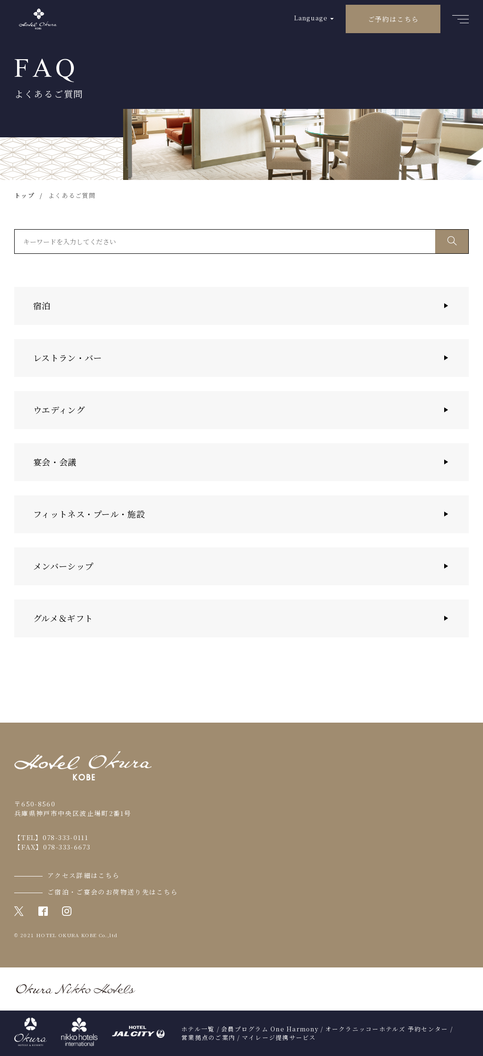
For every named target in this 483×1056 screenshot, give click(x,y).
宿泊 (42, 305)
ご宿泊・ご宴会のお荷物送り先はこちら (112, 891)
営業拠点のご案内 (208, 1037)
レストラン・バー (67, 357)
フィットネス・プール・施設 (89, 514)
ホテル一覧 (198, 1029)
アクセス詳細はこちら (83, 875)
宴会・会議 (55, 462)
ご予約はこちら (393, 19)
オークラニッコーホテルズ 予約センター (386, 1029)
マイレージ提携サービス (279, 1037)
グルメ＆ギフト (63, 618)
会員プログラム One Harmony (270, 1029)
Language (311, 17)
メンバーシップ (63, 566)
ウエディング (59, 409)
